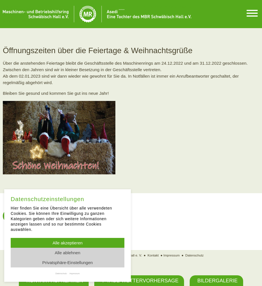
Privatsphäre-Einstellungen (67, 262)
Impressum (172, 255)
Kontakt (153, 255)
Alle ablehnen (67, 252)
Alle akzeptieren (68, 242)
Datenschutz (194, 255)
